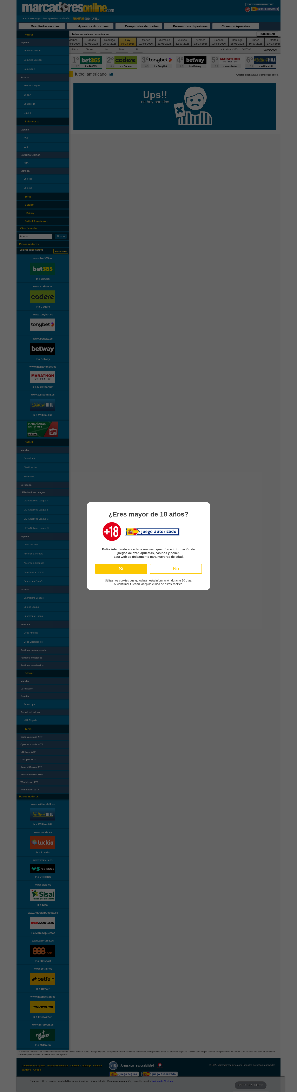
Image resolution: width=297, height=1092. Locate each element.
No (176, 568)
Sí (121, 568)
